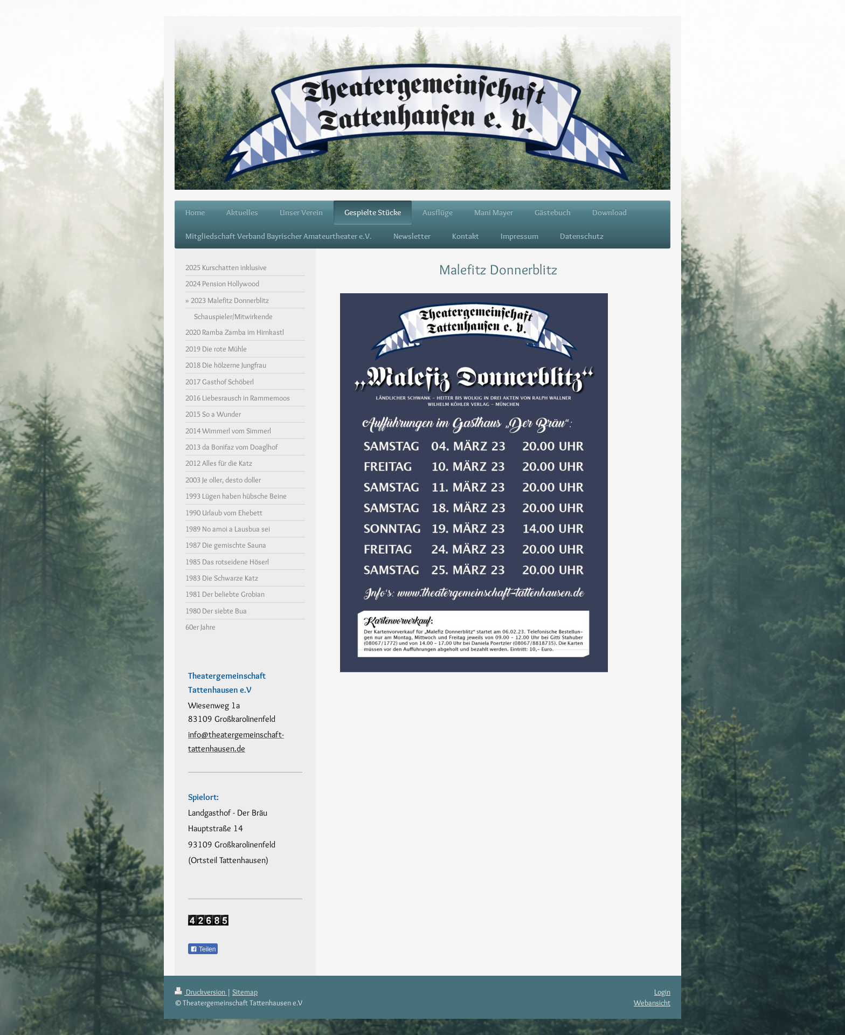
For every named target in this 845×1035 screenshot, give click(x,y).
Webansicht (652, 1003)
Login (662, 992)
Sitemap (245, 992)
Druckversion (201, 992)
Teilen (203, 949)
